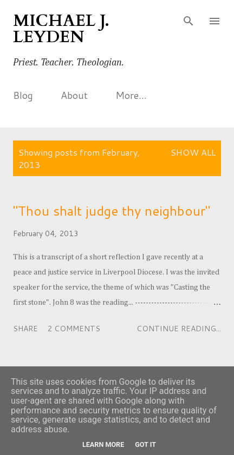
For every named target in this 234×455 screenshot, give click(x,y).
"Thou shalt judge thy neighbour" (111, 211)
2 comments (73, 328)
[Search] (188, 19)
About (74, 95)
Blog (23, 95)
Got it (145, 444)
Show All (193, 152)
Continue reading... (178, 328)
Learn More (103, 444)
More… (131, 95)
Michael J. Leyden (61, 29)
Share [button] (25, 328)
